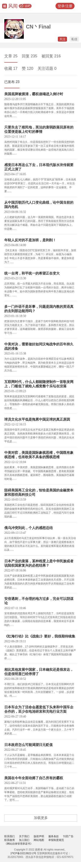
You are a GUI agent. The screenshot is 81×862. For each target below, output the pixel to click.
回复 (29, 56)
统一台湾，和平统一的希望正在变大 (32, 273)
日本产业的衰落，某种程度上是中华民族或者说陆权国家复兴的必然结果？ (38, 563)
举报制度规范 (56, 840)
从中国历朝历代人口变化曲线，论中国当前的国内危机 (38, 205)
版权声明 (39, 836)
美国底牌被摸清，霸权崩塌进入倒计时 (33, 94)
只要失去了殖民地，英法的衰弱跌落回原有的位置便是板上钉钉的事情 (38, 129)
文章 (10, 56)
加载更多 (41, 818)
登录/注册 (65, 6)
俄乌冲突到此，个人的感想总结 (28, 528)
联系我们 (9, 836)
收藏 (10, 68)
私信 (74, 39)
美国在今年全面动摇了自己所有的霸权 (33, 778)
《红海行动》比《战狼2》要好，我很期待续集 (39, 636)
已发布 (11, 82)
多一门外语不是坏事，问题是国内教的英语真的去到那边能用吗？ (38, 309)
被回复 (51, 56)
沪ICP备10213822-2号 (23, 853)
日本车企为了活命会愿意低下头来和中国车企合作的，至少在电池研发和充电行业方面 (38, 709)
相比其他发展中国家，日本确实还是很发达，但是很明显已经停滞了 (38, 672)
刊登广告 (68, 836)
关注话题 (47, 68)
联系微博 (9, 840)
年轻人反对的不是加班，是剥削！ (30, 240)
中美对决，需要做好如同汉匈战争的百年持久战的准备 (38, 346)
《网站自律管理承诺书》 (18, 843)
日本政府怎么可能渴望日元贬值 (28, 745)
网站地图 (39, 840)
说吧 (25, 6)
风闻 (13, 6)
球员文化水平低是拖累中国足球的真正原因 (37, 419)
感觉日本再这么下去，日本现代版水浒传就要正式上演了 (38, 167)
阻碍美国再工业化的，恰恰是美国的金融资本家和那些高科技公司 (38, 492)
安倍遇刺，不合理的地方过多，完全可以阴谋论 (38, 601)
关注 (62, 39)
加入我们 (24, 840)
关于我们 (24, 836)
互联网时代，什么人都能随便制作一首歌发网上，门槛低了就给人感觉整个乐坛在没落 (38, 384)
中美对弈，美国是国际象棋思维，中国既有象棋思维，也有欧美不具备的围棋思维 (38, 455)
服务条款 (53, 836)
